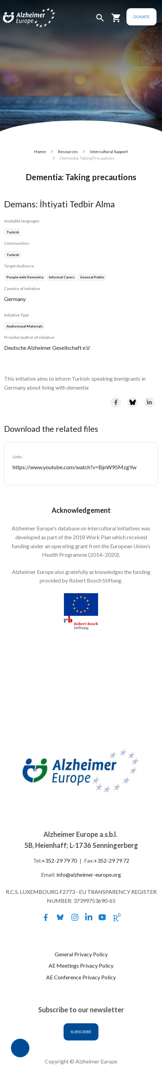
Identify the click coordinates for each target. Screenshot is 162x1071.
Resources (68, 151)
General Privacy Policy (81, 954)
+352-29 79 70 (59, 860)
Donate (141, 16)
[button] (100, 21)
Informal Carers (62, 277)
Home (40, 151)
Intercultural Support (109, 151)
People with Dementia (24, 277)
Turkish (12, 232)
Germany (15, 299)
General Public (92, 277)
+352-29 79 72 (111, 860)
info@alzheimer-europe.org (88, 874)
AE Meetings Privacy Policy (81, 965)
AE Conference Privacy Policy (81, 977)
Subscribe (81, 1031)
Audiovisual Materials (24, 326)
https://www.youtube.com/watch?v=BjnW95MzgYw (74, 467)
